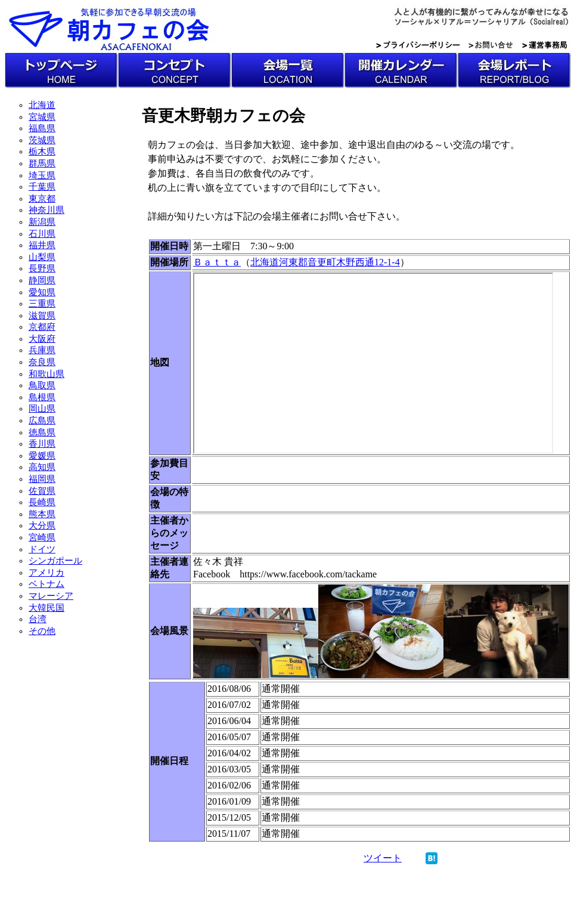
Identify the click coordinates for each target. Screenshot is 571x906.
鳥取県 (42, 385)
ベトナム (46, 584)
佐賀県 (42, 491)
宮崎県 (42, 537)
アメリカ (46, 572)
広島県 (42, 420)
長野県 (42, 268)
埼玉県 (42, 175)
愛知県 (42, 292)
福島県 (42, 128)
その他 (42, 631)
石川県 (42, 234)
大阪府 (42, 339)
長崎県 (42, 502)
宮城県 (42, 117)
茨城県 (42, 140)
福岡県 (42, 479)
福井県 (42, 245)
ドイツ (42, 549)
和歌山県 (46, 374)
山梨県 (42, 257)
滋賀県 (42, 315)
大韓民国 (46, 608)
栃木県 (42, 151)
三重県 (42, 303)
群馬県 (42, 163)
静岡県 (42, 280)
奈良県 (42, 362)
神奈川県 (46, 210)
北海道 (42, 105)
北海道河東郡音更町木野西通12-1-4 (325, 262)
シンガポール (55, 560)
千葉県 (42, 186)
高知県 (42, 467)
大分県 (42, 525)
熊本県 (42, 514)
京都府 (42, 327)
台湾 (37, 619)
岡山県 (42, 408)
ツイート (383, 858)
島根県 (42, 397)
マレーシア (51, 596)
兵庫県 (42, 350)
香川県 (42, 444)
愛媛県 (42, 455)
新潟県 (42, 222)
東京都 (42, 198)
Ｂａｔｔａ (217, 262)
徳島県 (42, 432)
